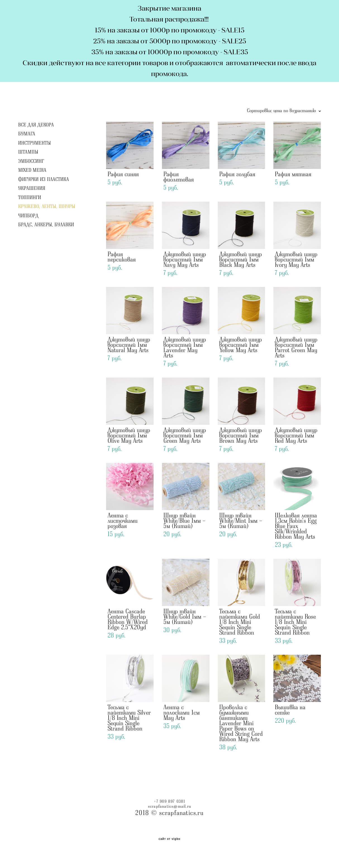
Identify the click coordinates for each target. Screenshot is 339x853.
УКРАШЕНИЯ (31, 188)
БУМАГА (26, 134)
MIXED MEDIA (32, 170)
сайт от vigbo (169, 839)
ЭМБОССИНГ (31, 161)
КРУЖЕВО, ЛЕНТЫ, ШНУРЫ (46, 206)
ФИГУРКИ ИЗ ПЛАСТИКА (43, 179)
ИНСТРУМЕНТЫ (34, 143)
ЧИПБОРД (28, 216)
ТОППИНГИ (29, 197)
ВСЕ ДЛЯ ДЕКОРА (36, 125)
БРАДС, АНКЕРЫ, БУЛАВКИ (46, 225)
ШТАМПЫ (28, 152)
